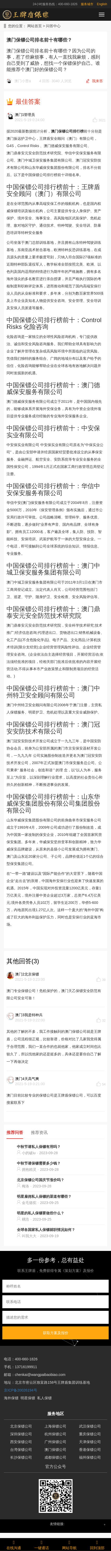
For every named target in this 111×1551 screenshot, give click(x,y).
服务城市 (87, 4)
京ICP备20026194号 (20, 1390)
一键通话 (42, 1544)
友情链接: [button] (57, 1524)
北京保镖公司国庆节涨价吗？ (40, 1180)
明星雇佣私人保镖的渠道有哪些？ (44, 1196)
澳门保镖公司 (55, 1450)
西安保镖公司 (21, 1442)
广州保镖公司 (55, 1442)
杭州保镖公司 (55, 1434)
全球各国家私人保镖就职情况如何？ (46, 1230)
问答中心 (53, 26)
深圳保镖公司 (21, 1434)
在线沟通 (14, 1544)
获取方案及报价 (55, 1333)
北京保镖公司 (21, 1426)
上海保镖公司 (55, 1426)
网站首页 (34, 26)
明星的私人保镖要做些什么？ (40, 1213)
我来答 (97, 81)
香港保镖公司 (90, 1450)
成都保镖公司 (55, 1457)
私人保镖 (44, 1398)
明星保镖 (28, 1398)
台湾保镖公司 (21, 1450)
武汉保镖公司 (90, 1426)
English (102, 4)
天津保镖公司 (90, 1442)
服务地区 (55, 1413)
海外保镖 (11, 1398)
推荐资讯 (39, 1132)
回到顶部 (97, 1544)
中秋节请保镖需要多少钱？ (39, 1163)
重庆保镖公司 (90, 1434)
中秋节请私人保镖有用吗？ (39, 1147)
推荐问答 (14, 1132)
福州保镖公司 (90, 1457)
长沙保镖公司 (21, 1457)
